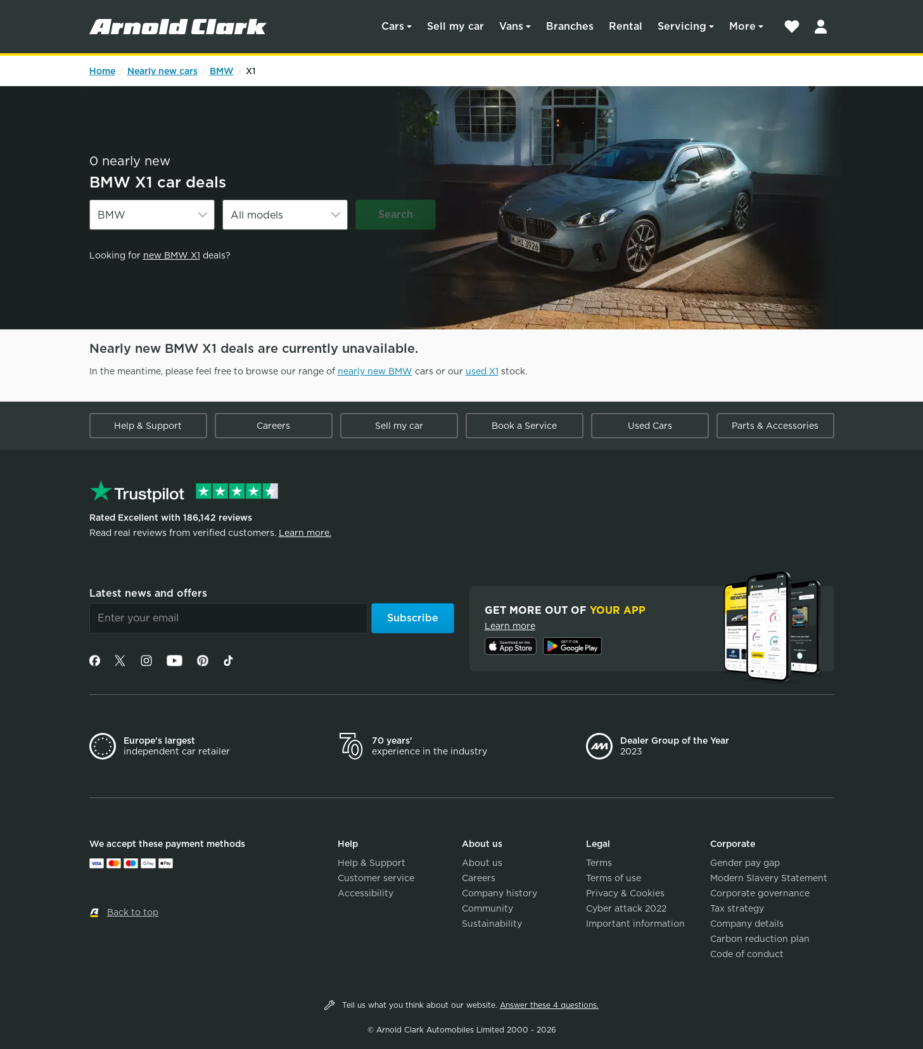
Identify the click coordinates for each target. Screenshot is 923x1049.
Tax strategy (737, 908)
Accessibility (365, 893)
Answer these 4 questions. (549, 1005)
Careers (273, 426)
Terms (599, 863)
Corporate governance (760, 893)
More (742, 26)
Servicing (682, 26)
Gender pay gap (745, 863)
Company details (747, 924)
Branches (570, 26)
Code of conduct (747, 954)
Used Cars (650, 426)
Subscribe (412, 618)
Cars (392, 26)
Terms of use (613, 878)
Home (102, 71)
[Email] (228, 618)
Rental (625, 26)
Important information (635, 924)
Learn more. (305, 533)
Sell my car (455, 26)
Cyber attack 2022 (626, 908)
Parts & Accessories (775, 426)
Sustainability (492, 924)
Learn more (510, 626)
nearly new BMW (375, 371)
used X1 (482, 371)
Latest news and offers (148, 593)
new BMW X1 (171, 255)
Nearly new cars (162, 71)
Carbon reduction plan (760, 939)
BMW (222, 71)
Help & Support (148, 426)
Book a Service (524, 426)
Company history (499, 893)
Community (487, 908)
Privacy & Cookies (625, 893)
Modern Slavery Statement (768, 878)
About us (482, 863)
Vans (511, 26)
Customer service (376, 878)
